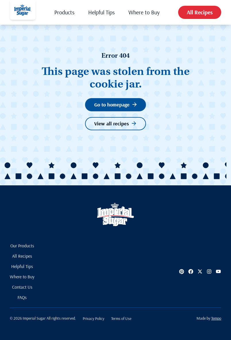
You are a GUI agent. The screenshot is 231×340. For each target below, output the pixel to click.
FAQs (22, 297)
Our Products (22, 245)
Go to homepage (115, 104)
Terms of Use (121, 318)
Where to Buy (144, 12)
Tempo (216, 318)
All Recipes (200, 12)
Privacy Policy (93, 318)
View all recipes (115, 123)
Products (64, 12)
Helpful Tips (101, 12)
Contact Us (22, 287)
